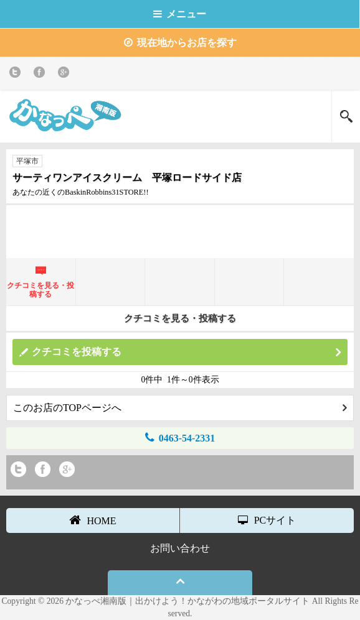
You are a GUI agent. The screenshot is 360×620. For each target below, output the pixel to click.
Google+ (65, 74)
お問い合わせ (180, 548)
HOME (92, 520)
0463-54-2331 (180, 437)
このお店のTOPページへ (180, 408)
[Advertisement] (180, 230)
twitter (17, 74)
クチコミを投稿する (186, 352)
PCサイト (267, 520)
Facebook (41, 74)
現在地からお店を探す (180, 42)
